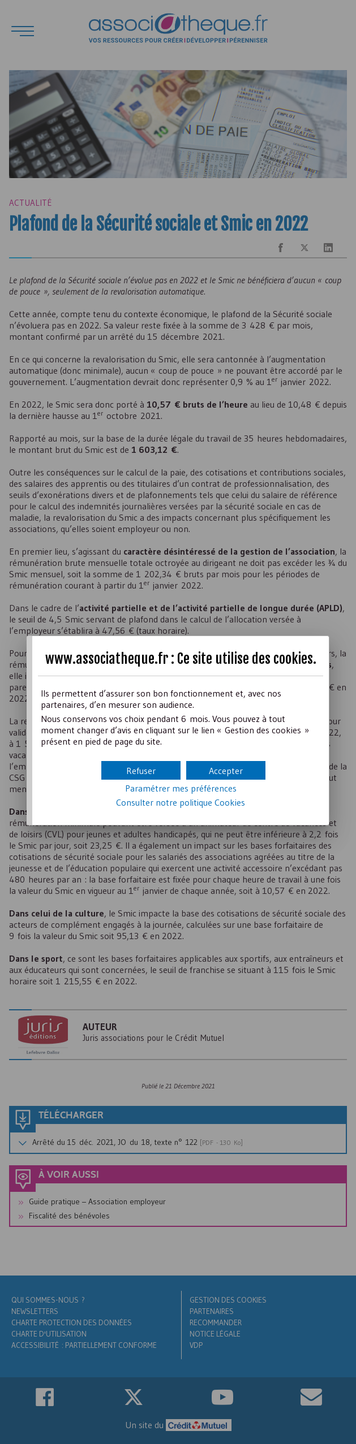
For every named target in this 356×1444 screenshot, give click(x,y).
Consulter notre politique (180, 802)
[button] (225, 770)
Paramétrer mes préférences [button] (181, 788)
